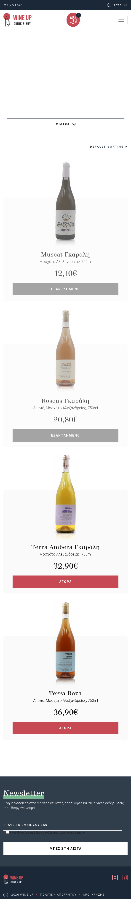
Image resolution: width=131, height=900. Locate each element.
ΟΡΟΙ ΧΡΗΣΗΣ (94, 894)
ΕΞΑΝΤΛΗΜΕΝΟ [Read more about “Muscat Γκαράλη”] (65, 289)
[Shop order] (97, 147)
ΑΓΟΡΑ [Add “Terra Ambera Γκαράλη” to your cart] (65, 582)
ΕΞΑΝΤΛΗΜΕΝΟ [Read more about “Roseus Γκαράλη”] (65, 435)
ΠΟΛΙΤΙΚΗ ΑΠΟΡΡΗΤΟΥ (58, 894)
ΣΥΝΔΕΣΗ (121, 5)
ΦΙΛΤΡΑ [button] (66, 124)
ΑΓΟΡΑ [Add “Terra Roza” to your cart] (65, 728)
